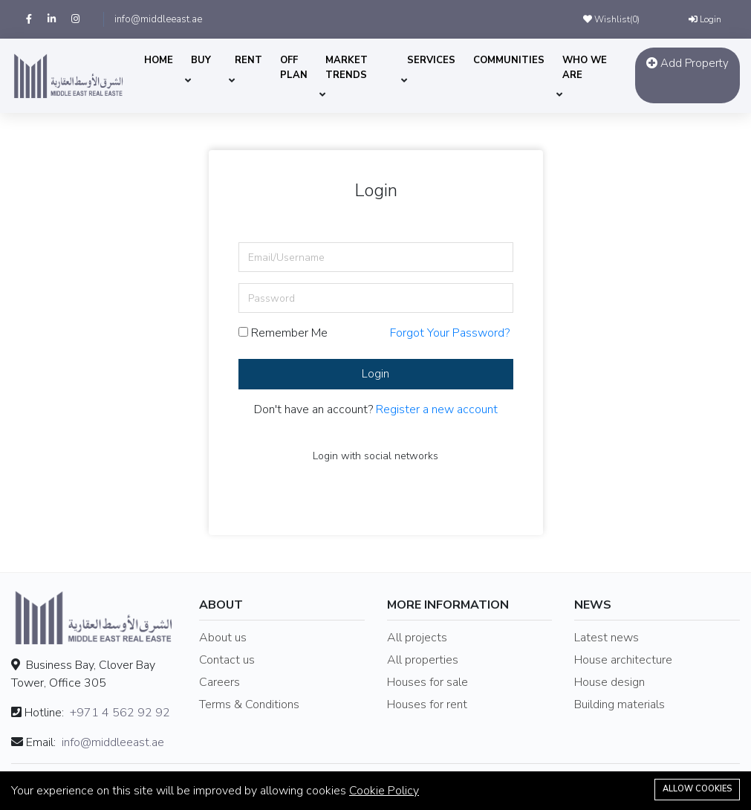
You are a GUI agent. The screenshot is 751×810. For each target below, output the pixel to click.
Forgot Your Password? (450, 333)
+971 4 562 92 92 (120, 712)
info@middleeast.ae (158, 19)
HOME (158, 60)
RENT (248, 60)
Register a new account (437, 409)
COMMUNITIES (508, 60)
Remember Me (283, 333)
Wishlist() (611, 19)
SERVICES (431, 60)
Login (705, 19)
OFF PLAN (294, 68)
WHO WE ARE (584, 68)
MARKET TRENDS (346, 68)
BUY (201, 60)
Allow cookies (697, 788)
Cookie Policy (384, 791)
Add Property (687, 63)
